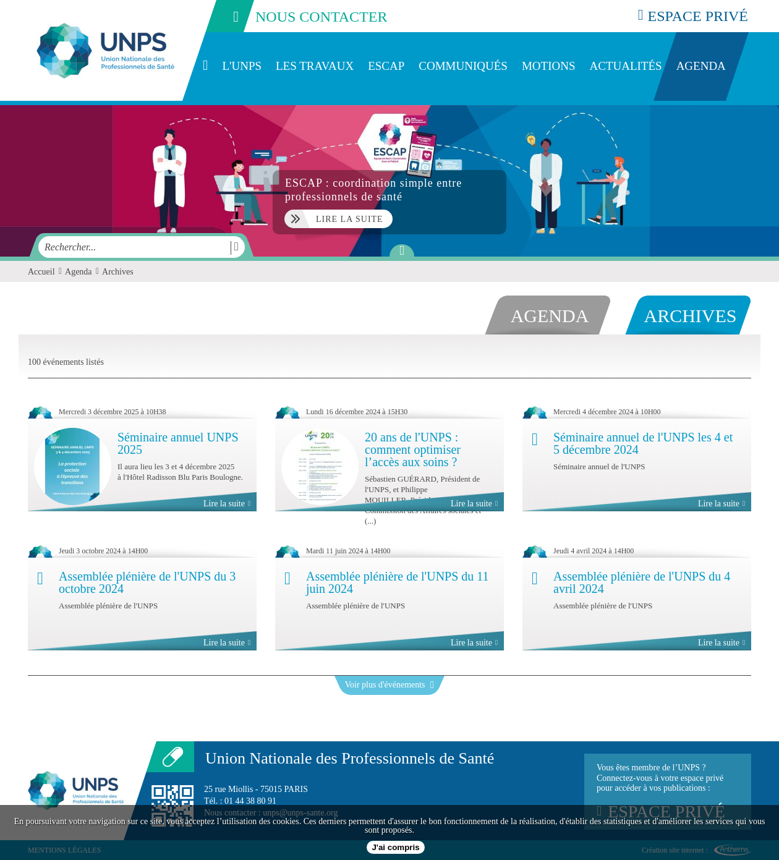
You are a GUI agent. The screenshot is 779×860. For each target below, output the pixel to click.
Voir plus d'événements (389, 684)
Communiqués (463, 65)
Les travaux (315, 65)
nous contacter (295, 16)
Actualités (625, 65)
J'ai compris (395, 847)
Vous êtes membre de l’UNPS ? (668, 792)
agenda (550, 315)
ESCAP (386, 65)
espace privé (693, 15)
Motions (549, 65)
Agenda (701, 65)
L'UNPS (242, 65)
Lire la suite (226, 504)
